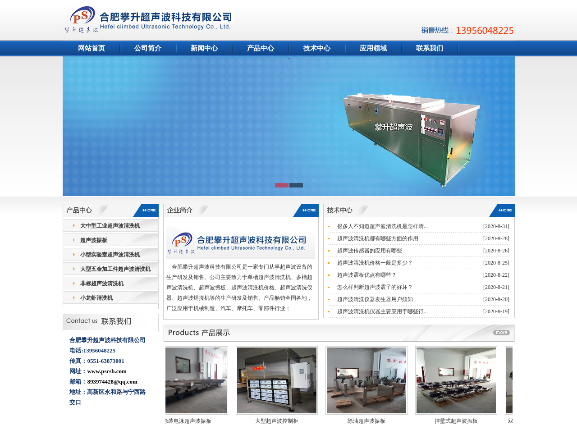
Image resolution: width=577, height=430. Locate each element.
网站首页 (91, 48)
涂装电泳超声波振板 (190, 421)
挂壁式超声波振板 (459, 421)
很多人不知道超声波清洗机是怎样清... (382, 226)
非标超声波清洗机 (102, 283)
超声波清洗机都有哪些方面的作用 (377, 238)
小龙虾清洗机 (96, 298)
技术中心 (316, 48)
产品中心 (260, 48)
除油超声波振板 (370, 421)
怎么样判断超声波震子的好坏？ (375, 287)
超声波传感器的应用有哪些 (369, 250)
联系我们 (429, 48)
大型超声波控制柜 (280, 421)
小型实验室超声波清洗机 (110, 255)
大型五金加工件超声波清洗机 (115, 269)
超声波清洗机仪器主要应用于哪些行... (382, 311)
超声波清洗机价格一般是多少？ (375, 263)
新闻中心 (204, 48)
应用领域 (373, 48)
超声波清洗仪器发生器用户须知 (375, 299)
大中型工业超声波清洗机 (110, 226)
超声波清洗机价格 (253, 287)
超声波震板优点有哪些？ (367, 275)
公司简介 (147, 48)
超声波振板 (93, 240)
